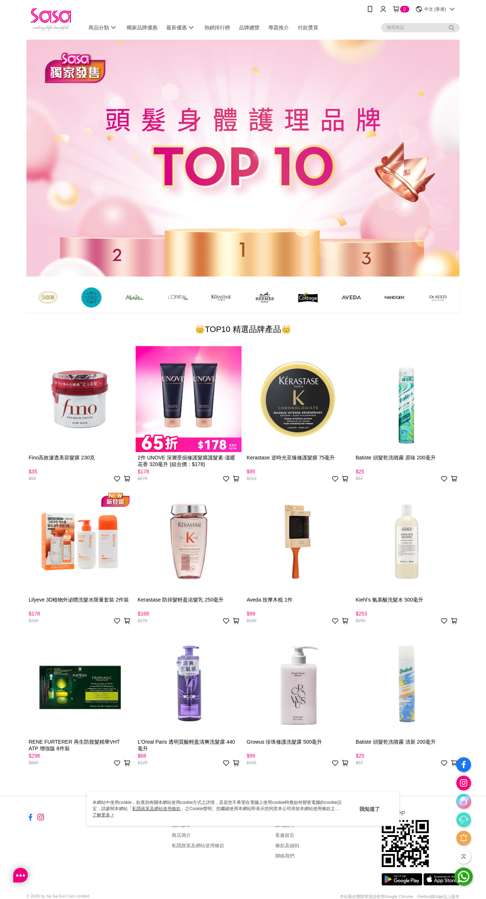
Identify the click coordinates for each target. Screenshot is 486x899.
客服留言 (284, 835)
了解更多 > (103, 814)
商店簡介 (181, 835)
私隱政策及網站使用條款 (198, 845)
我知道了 (369, 809)
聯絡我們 (284, 856)
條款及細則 (287, 845)
